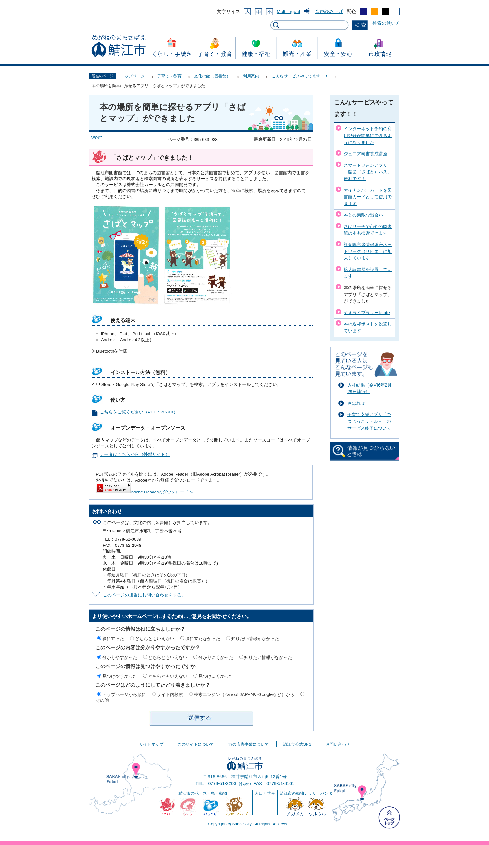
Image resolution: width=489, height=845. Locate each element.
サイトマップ (151, 744)
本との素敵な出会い (363, 214)
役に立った (113, 638)
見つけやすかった (119, 676)
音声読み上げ (329, 11)
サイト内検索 (170, 694)
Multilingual (288, 11)
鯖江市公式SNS (297, 744)
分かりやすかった (119, 657)
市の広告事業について (248, 744)
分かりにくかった (215, 657)
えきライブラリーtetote (367, 312)
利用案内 (251, 76)
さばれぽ (356, 403)
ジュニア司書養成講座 (365, 153)
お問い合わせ (338, 744)
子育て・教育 (169, 76)
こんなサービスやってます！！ (300, 76)
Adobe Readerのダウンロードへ (144, 492)
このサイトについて (195, 744)
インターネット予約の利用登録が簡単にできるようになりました (368, 135)
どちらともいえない (154, 638)
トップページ (132, 76)
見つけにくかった (215, 676)
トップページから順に (124, 694)
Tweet (95, 137)
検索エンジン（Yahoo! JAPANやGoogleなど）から (244, 694)
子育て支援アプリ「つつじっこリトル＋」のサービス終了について (369, 421)
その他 (102, 700)
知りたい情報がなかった (255, 638)
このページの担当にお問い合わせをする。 (144, 595)
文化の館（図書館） (212, 76)
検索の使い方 (386, 23)
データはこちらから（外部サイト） (135, 454)
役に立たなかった (202, 638)
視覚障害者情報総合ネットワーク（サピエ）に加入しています (368, 251)
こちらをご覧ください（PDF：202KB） (139, 412)
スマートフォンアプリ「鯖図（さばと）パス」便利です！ (368, 172)
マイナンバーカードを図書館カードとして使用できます (368, 197)
